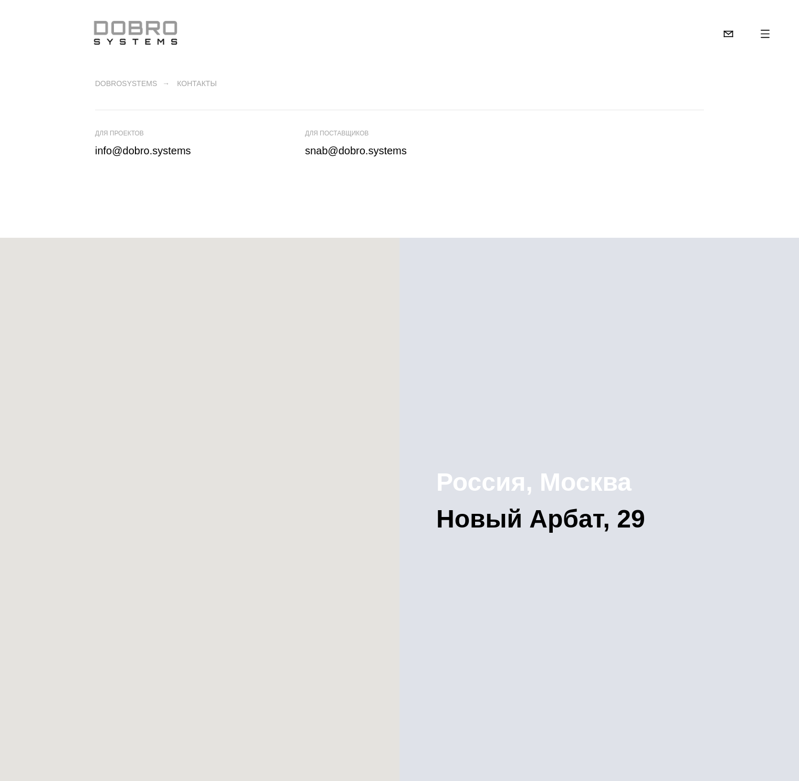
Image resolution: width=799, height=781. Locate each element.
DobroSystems (126, 83)
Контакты (197, 83)
